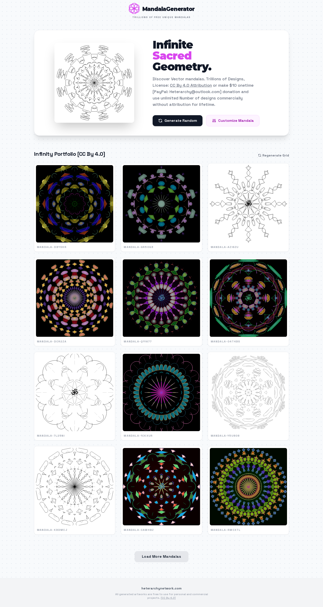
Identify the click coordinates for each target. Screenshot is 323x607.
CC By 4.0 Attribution (191, 85)
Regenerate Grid (273, 155)
